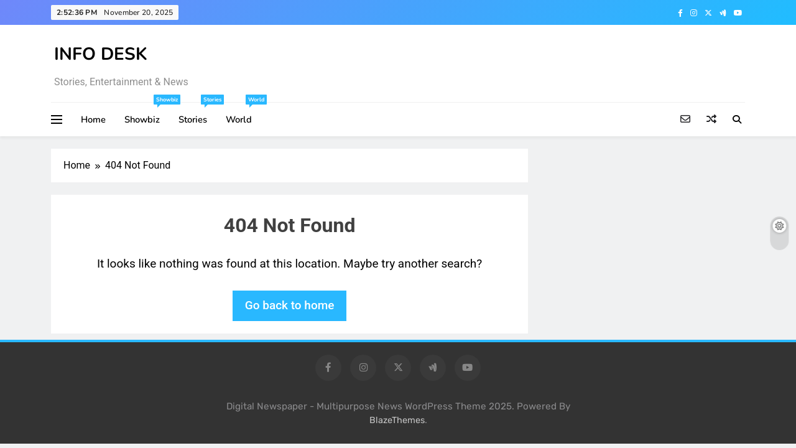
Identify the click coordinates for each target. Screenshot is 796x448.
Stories (197, 114)
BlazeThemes (397, 420)
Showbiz (146, 114)
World (243, 114)
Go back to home (290, 305)
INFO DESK (100, 54)
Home (93, 119)
